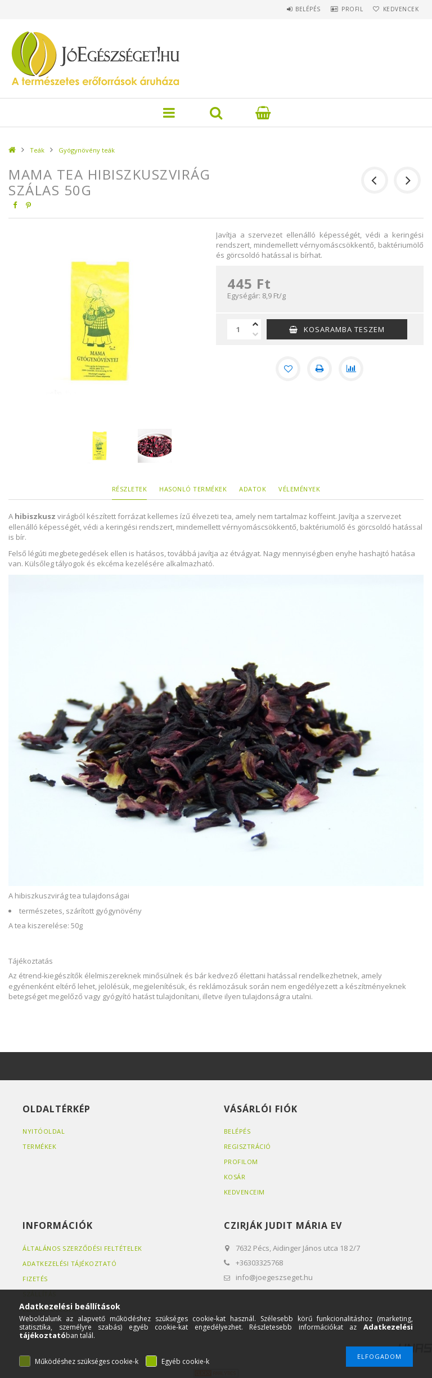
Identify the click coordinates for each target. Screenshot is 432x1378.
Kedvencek (398, 9)
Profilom (241, 1161)
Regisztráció (247, 1146)
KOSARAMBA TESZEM (344, 329)
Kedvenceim (244, 1192)
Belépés (291, 9)
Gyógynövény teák (86, 150)
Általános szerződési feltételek (82, 1248)
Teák (37, 150)
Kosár (235, 1177)
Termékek (39, 1146)
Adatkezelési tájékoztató (69, 1263)
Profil (342, 9)
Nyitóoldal (43, 1131)
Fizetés (35, 1278)
